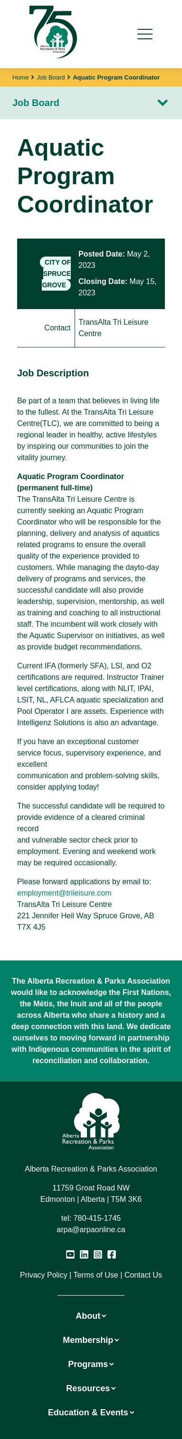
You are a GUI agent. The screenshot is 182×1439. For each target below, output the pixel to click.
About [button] (91, 1316)
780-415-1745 (97, 1218)
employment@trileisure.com (64, 893)
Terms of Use (95, 1275)
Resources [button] (90, 1388)
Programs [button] (91, 1364)
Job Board (51, 77)
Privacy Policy (43, 1275)
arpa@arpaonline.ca (91, 1230)
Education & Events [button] (91, 1412)
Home (20, 77)
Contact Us (143, 1275)
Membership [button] (91, 1340)
